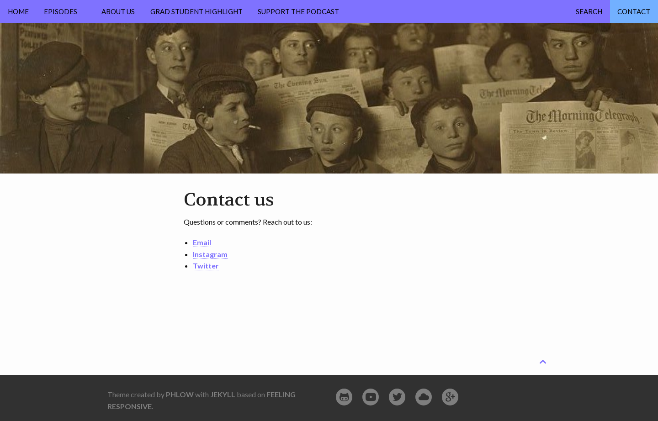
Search (589, 11)
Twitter (206, 265)
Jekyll (222, 394)
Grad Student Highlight (196, 11)
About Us (118, 11)
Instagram (210, 254)
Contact (633, 11)
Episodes (60, 11)
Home (18, 11)
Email (202, 242)
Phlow (180, 394)
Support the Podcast (298, 11)
